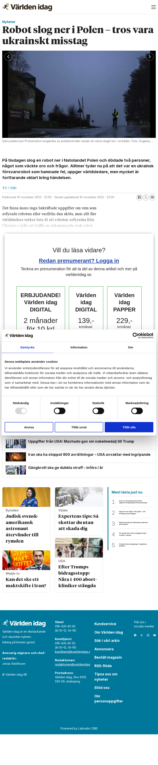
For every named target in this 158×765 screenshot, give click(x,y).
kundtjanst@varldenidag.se (73, 682)
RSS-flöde (103, 697)
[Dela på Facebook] (139, 197)
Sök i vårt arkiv (107, 672)
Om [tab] (130, 347)
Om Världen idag (108, 663)
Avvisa (29, 427)
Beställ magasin (108, 688)
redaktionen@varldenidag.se (74, 695)
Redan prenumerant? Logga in (79, 261)
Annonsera (104, 680)
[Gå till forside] (27, 7)
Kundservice (105, 655)
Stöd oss (102, 719)
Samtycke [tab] (27, 347)
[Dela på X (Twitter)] (146, 197)
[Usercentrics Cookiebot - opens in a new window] (135, 336)
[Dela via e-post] (152, 197)
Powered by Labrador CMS (79, 759)
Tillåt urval (79, 427)
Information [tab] (79, 347)
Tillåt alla (129, 427)
